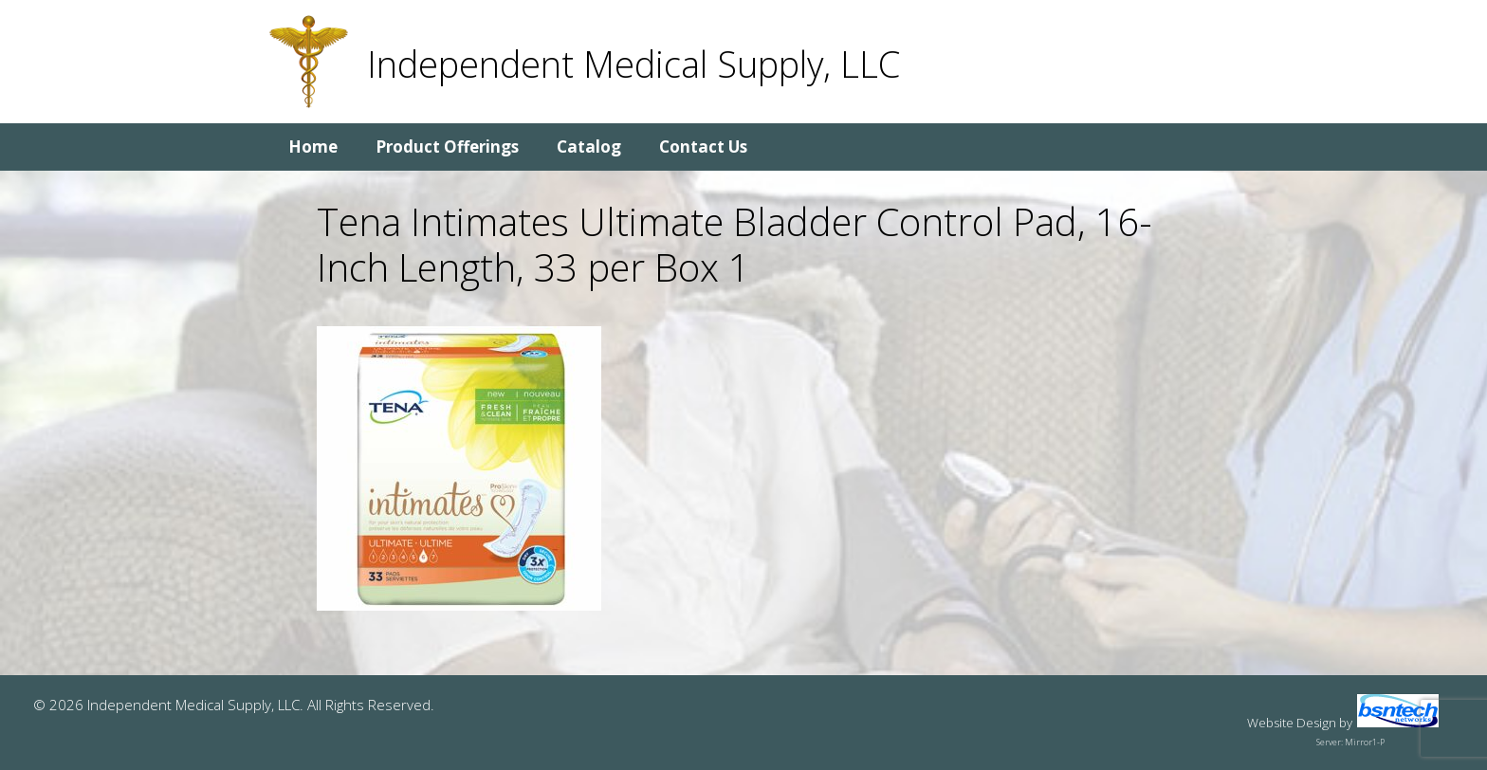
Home (313, 146)
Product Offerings (447, 146)
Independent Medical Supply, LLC (633, 63)
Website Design (1291, 722)
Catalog (589, 146)
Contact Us (703, 146)
